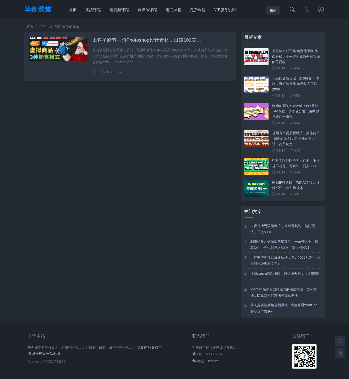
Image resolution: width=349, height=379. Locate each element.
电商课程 (173, 9)
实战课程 (93, 9)
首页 (73, 9)
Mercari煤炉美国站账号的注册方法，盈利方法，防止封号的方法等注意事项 (283, 292)
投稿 (273, 10)
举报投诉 (39, 353)
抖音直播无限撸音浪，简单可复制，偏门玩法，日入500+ (282, 228)
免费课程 (198, 9)
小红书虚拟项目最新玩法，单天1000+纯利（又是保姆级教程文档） (285, 260)
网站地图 (53, 353)
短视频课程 (119, 9)
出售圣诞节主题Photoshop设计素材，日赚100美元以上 (151, 40)
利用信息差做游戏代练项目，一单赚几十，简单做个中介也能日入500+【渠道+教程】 (284, 244)
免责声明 (144, 347)
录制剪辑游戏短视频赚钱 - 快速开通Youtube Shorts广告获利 (283, 308)
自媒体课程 (147, 9)
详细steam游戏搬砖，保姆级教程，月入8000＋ (284, 276)
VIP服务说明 (225, 9)
